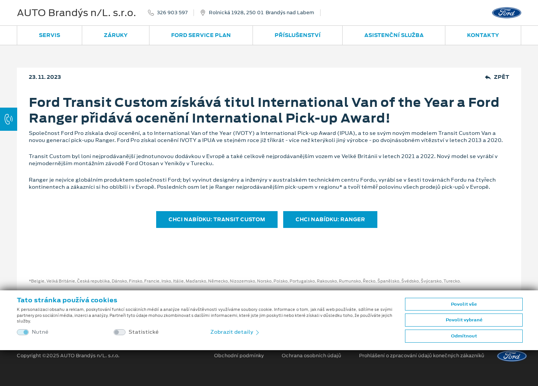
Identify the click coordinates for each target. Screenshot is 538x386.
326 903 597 (172, 12)
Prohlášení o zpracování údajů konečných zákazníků (421, 355)
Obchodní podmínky (239, 355)
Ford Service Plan (201, 35)
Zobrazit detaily (235, 332)
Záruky (116, 35)
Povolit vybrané (464, 320)
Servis (49, 35)
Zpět (497, 77)
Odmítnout (464, 336)
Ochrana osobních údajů (311, 355)
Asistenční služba (394, 35)
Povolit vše (464, 304)
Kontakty (483, 35)
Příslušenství (298, 35)
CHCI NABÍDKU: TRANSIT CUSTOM (216, 219)
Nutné (40, 332)
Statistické (144, 332)
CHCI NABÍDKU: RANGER (330, 219)
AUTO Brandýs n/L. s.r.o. (76, 12)
